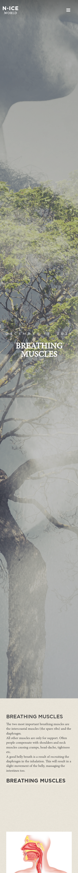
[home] (10, 10)
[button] (68, 10)
